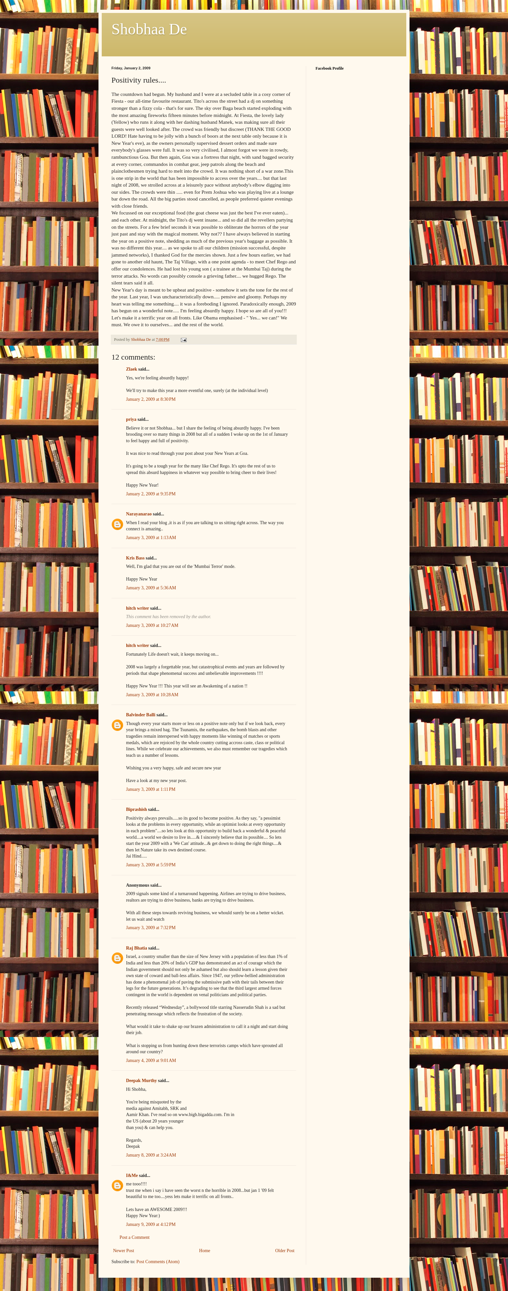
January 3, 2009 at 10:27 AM (152, 625)
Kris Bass (135, 558)
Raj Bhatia (136, 948)
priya (131, 419)
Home (204, 1250)
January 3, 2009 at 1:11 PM (151, 789)
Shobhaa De (149, 29)
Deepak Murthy (141, 1080)
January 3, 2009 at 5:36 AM (151, 587)
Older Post (285, 1250)
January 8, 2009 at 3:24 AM (151, 1155)
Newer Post (123, 1250)
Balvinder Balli (140, 714)
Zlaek (131, 369)
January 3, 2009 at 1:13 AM (151, 537)
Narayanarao (139, 514)
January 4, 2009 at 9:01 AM (151, 1060)
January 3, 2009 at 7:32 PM (151, 927)
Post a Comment (135, 1237)
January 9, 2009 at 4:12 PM (151, 1224)
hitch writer (137, 608)
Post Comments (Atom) (157, 1261)
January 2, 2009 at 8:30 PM (151, 399)
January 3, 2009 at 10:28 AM (152, 694)
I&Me (132, 1175)
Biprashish (136, 809)
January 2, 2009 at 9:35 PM (151, 493)
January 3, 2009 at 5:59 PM (151, 864)
